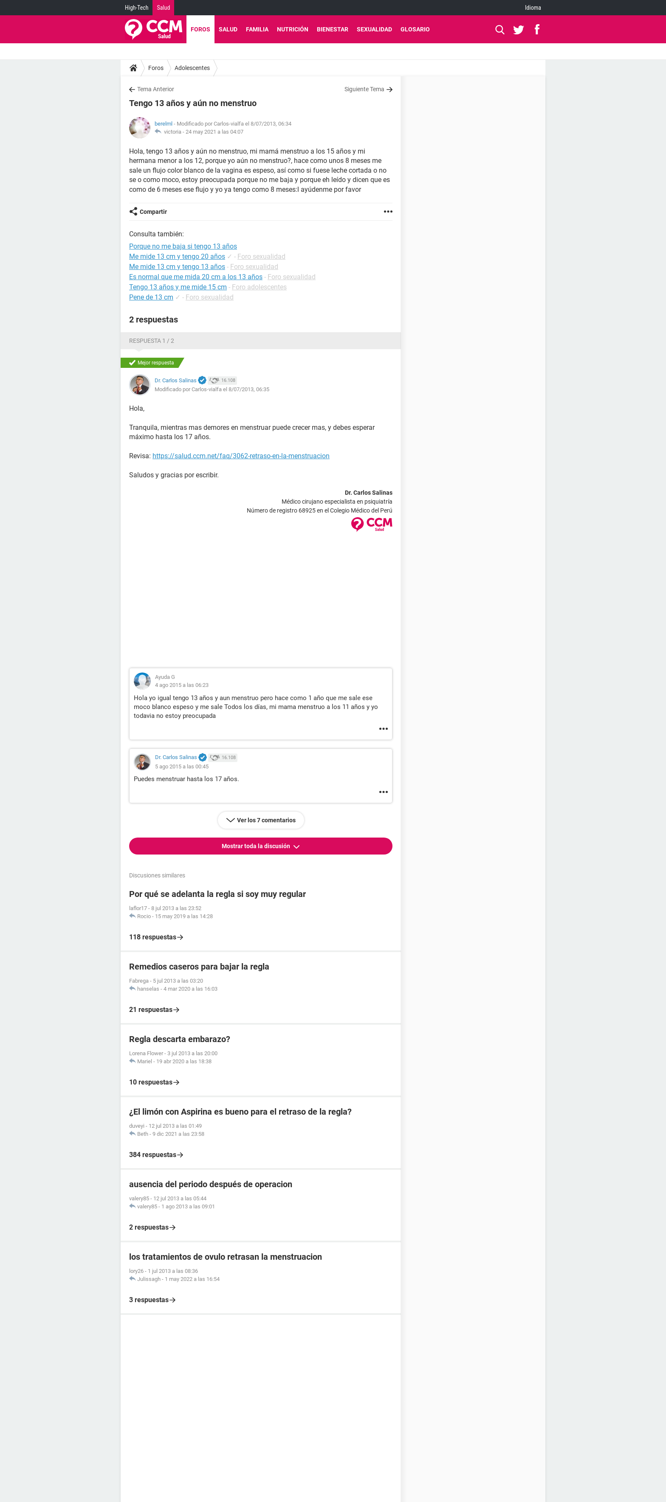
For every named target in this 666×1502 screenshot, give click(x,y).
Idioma (533, 7)
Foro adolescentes (259, 287)
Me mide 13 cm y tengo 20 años (177, 256)
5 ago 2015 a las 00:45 (182, 766)
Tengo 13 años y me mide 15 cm (178, 287)
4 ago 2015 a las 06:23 (182, 685)
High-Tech (136, 7)
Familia (257, 29)
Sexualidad (374, 29)
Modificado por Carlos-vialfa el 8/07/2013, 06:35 (212, 389)
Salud (163, 7)
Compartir (153, 211)
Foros (200, 29)
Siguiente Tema (364, 89)
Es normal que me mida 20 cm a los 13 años (195, 277)
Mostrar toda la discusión (256, 846)
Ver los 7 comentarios (266, 820)
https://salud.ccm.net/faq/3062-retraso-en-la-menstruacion (241, 456)
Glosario (415, 29)
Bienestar (332, 29)
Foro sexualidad (261, 256)
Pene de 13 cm (151, 297)
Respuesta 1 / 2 (151, 340)
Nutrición (292, 29)
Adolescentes (192, 67)
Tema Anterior (155, 89)
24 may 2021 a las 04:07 (214, 132)
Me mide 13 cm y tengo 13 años (177, 267)
